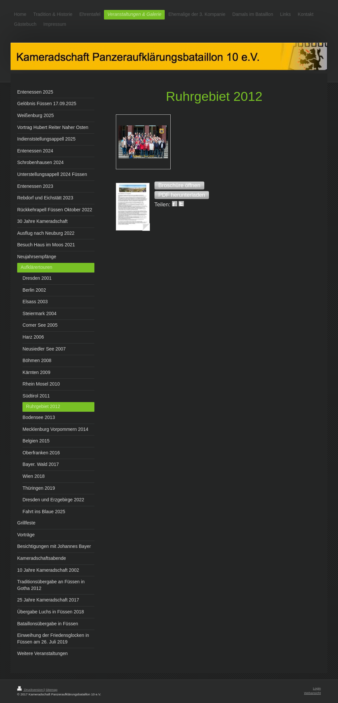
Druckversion (30, 689)
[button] (179, 185)
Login (317, 688)
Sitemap (51, 689)
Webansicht (312, 693)
